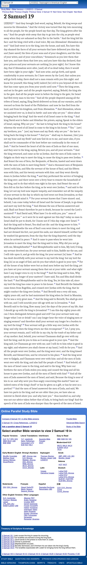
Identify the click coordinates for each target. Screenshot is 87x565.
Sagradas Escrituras (46, 487)
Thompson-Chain (26, 563)
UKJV (66, 447)
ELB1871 (62, 479)
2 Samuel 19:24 (8, 544)
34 (69, 302)
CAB (54, 458)
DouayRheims (8, 462)
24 (79, 224)
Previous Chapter (21, 12)
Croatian (27, 502)
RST (33, 498)
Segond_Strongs (27, 491)
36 (23, 325)
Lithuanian (34, 513)
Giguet (23, 487)
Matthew (6, 458)
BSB (4, 443)
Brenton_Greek (46, 458)
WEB (5, 441)
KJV (4, 439)
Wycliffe (6, 456)
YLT (8, 439)
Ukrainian (35, 519)
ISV (66, 439)
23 (78, 220)
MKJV (65, 446)
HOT (60, 465)
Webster (14, 500)
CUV (59, 488)
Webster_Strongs (29, 460)
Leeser (5, 502)
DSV (4, 487)
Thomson (44, 456)
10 (56, 109)
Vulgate (43, 471)
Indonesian (28, 509)
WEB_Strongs (27, 464)
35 (48, 310)
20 (30, 198)
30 (14, 280)
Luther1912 (63, 475)
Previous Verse (35, 12)
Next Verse (57, 12)
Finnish (26, 506)
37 (63, 328)
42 (68, 373)
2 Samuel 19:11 (8, 540)
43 (14, 388)
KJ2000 (60, 447)
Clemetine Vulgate (47, 473)
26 (31, 246)
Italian (35, 509)
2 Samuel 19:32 (8, 546)
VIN (70, 439)
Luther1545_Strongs (66, 473)
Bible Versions (17, 9)
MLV (31, 445)
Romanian (28, 519)
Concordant (25, 443)
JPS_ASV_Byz (8, 504)
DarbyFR (30, 487)
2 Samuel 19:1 (7, 536)
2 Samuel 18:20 (47, 554)
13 (39, 135)
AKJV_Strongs (28, 466)
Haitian (26, 508)
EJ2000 (11, 506)
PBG (26, 515)
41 (64, 362)
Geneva (6, 460)
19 (66, 187)
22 (15, 213)
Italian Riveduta (30, 511)
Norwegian (28, 517)
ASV (16, 439)
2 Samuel (38, 9)
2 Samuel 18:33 (60, 554)
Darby (23, 441)
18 (37, 176)
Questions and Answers (27, 559)
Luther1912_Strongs (66, 477)
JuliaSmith (29, 439)
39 (76, 347)
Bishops (12, 460)
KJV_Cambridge (9, 498)
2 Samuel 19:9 (7, 538)
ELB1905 (69, 479)
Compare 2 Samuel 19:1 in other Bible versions (20, 419)
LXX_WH (70, 456)
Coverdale (13, 456)
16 (82, 157)
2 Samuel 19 (47, 12)
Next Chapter (68, 12)
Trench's (51, 563)
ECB (22, 445)
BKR (32, 502)
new (34, 456)
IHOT (41, 443)
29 (47, 272)
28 (78, 261)
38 (69, 340)
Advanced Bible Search (75, 423)
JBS (50, 489)
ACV (27, 445)
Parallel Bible (71, 419)
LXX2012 (29, 9)
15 (74, 150)
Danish (26, 504)
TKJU (59, 449)
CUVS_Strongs (63, 491)
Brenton (51, 456)
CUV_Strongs (66, 488)
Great (12, 458)
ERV (12, 439)
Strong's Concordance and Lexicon (60, 559)
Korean (26, 513)
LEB (13, 441)
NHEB (5, 506)
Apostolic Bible (74, 563)
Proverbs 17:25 (74, 554)
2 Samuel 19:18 (8, 542)
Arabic (26, 500)
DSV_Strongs (12, 487)
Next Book (78, 12)
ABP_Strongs (27, 456)
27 (73, 254)
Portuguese (32, 515)
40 (61, 354)
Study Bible (5, 9)
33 (34, 299)
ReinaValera (43, 489)
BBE (59, 439)
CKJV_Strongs (28, 468)
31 (54, 284)
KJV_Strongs (27, 458)
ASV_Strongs (27, 462)
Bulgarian (32, 500)
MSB (9, 443)
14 (10, 146)
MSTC (59, 446)
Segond (29, 489)
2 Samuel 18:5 (7, 554)
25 (31, 239)
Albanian (27, 498)
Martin (23, 489)
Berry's (41, 563)
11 (74, 116)
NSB (63, 439)
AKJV (9, 441)
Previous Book (8, 12)
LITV (32, 443)
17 (47, 164)
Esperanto (33, 504)
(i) (13, 23)
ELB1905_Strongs (65, 481)
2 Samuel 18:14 (34, 554)
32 (42, 291)
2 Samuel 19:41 (8, 548)
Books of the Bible (73, 427)
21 (32, 205)
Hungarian (34, 508)
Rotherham (30, 441)
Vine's (61, 563)
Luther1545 (63, 471)
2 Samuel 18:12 (20, 554)
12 (69, 127)
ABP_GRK (63, 456)
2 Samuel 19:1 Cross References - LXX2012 (19, 423)
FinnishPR (34, 506)
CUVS (59, 489)
